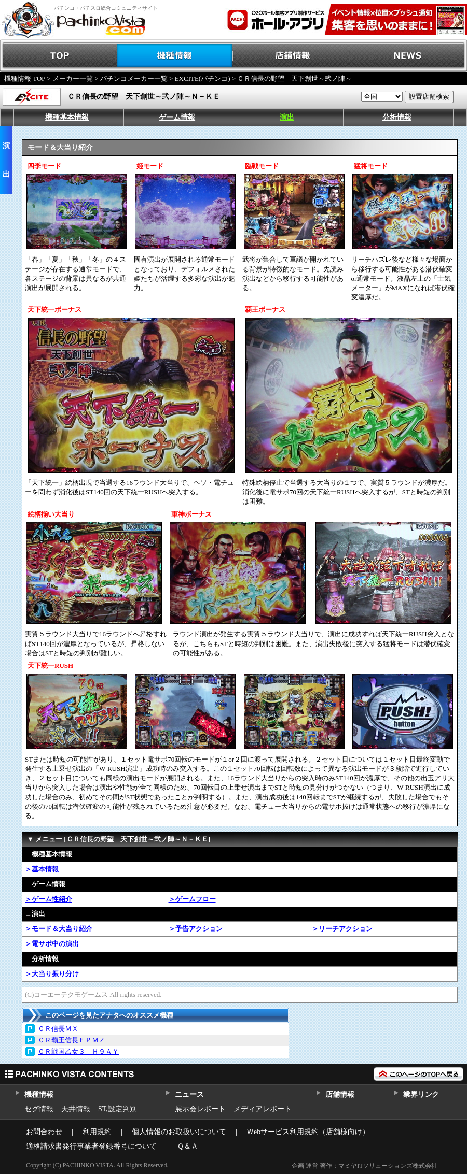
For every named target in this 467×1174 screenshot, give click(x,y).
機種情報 (175, 55)
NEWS (408, 55)
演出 (287, 117)
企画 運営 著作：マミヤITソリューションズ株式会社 (364, 1165)
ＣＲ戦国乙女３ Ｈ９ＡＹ (78, 1051)
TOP (58, 55)
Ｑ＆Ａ (187, 1146)
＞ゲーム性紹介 (48, 899)
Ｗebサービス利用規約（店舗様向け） (307, 1132)
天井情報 (75, 1109)
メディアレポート (262, 1109)
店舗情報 (291, 55)
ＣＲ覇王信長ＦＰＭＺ (71, 1040)
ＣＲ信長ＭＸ (58, 1029)
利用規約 (97, 1132)
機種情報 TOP (24, 78)
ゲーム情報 (177, 117)
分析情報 (396, 117)
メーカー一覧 (72, 78)
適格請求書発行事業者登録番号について (91, 1146)
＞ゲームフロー (192, 899)
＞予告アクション (196, 929)
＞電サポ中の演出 (52, 944)
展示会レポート (200, 1109)
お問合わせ (44, 1132)
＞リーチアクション (342, 929)
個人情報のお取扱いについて (179, 1132)
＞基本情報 (42, 869)
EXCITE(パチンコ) (202, 78)
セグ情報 (38, 1109)
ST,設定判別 (117, 1109)
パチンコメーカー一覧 (134, 78)
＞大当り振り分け (52, 974)
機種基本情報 (67, 117)
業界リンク (421, 1094)
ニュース (189, 1094)
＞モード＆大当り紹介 (58, 929)
